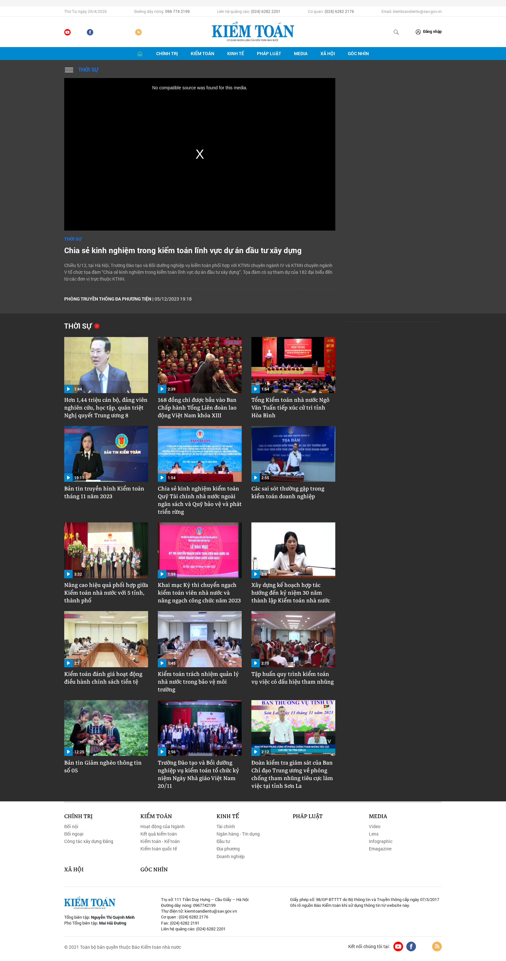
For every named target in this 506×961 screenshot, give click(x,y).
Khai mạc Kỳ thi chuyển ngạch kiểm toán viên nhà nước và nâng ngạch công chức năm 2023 (199, 593)
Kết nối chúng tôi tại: (369, 946)
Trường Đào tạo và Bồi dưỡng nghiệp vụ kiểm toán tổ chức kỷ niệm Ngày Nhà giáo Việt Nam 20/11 (198, 774)
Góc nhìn (358, 53)
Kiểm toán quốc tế (158, 849)
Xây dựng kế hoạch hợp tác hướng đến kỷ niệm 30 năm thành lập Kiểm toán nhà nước (290, 593)
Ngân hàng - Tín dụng (238, 834)
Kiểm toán (202, 53)
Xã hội (327, 53)
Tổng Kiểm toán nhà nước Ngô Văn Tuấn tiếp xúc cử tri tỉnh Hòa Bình (290, 408)
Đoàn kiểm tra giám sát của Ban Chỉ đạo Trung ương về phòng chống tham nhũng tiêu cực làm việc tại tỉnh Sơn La (292, 774)
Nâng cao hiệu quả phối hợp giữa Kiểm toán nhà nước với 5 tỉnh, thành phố (106, 593)
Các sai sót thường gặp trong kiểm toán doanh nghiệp (287, 492)
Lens (374, 834)
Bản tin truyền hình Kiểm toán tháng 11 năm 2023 (104, 492)
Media (301, 53)
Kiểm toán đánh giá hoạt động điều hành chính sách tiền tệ (103, 678)
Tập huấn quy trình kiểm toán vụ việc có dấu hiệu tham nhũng (292, 678)
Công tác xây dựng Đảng (88, 841)
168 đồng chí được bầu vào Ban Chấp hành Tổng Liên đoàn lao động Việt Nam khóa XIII (197, 408)
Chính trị (167, 53)
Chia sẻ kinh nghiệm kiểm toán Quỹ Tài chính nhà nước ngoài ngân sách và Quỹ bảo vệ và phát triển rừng (200, 500)
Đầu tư (223, 841)
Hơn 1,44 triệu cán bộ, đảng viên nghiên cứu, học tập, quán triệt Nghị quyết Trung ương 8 (105, 408)
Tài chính (226, 826)
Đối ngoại (74, 834)
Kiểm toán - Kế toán (160, 841)
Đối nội (71, 826)
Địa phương (228, 849)
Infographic (380, 841)
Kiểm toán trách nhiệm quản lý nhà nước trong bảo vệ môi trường (198, 682)
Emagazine (380, 849)
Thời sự (88, 69)
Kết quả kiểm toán (158, 834)
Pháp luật (269, 53)
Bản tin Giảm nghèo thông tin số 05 (103, 767)
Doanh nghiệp (231, 856)
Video (374, 826)
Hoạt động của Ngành (162, 826)
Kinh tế (235, 53)
